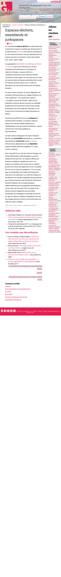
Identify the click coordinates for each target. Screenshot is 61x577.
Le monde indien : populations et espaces (54, 189)
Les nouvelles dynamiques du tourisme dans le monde (53, 124)
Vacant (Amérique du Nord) (17, 313)
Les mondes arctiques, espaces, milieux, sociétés (54, 226)
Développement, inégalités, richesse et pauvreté (54, 105)
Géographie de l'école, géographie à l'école (55, 90)
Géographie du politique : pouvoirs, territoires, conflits (54, 110)
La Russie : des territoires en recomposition (53, 204)
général (39, 287)
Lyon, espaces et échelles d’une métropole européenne (54, 221)
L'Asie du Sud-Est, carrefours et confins (55, 231)
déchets (31, 54)
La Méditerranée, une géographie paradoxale (53, 209)
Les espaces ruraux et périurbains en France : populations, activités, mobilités (55, 167)
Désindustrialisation (14, 316)
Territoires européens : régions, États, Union (54, 154)
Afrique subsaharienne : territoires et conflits (55, 199)
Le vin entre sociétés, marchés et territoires (54, 78)
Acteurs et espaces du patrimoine (54, 47)
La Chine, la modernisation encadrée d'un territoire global (53, 160)
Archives (45, 328)
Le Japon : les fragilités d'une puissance (53, 178)
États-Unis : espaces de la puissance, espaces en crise (55, 183)
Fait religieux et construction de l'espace (53, 130)
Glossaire (42, 16)
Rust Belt (9, 311)
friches (7, 152)
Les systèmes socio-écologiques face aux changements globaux (54, 54)
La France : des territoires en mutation (53, 194)
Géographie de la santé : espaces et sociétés (54, 135)
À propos (33, 18)
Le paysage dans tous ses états (54, 73)
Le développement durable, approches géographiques (54, 64)
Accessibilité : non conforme (30, 328)
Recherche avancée (53, 328)
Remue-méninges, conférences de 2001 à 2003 (54, 100)
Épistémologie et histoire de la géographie (54, 95)
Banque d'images (24, 18)
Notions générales (54, 39)
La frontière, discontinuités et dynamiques (53, 69)
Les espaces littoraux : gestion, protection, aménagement (54, 84)
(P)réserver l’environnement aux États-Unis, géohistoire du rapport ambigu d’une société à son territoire (23, 253)
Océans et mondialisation (53, 115)
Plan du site (19, 328)
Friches (8, 308)
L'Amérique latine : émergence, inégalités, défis (54, 214)
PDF (11, 45)
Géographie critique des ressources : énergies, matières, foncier (54, 143)
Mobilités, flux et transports (53, 59)
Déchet (8, 302)
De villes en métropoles (52, 118)
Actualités (49, 16)
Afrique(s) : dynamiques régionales (52, 173)
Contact (40, 328)
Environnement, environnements (19, 305)
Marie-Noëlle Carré (23, 67)
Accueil (15, 25)
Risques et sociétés (54, 139)
